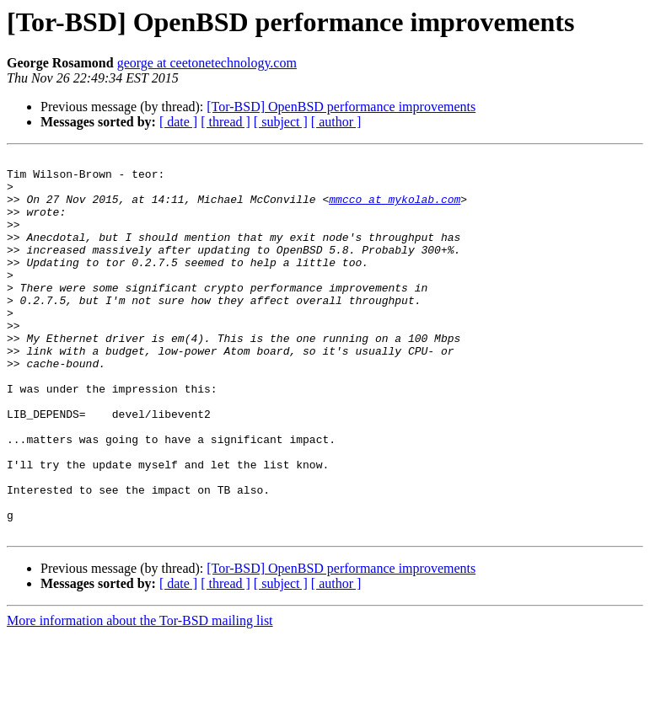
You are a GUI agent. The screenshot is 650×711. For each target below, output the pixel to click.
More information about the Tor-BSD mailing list (140, 696)
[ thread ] (225, 122)
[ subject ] (281, 122)
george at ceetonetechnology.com (207, 63)
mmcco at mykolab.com (394, 209)
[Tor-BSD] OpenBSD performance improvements (341, 106)
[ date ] (178, 122)
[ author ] (336, 122)
